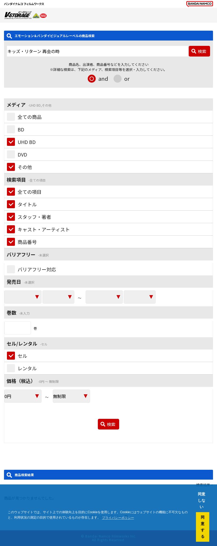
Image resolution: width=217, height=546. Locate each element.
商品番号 (27, 241)
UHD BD (27, 141)
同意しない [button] (201, 500)
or (127, 78)
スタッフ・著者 (34, 216)
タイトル (27, 204)
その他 (25, 166)
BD (21, 129)
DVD (22, 154)
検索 (202, 51)
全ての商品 (30, 116)
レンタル (27, 368)
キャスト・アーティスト (44, 229)
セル (22, 355)
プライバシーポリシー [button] (118, 518)
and (103, 78)
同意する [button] (202, 527)
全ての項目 (30, 191)
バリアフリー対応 (37, 269)
